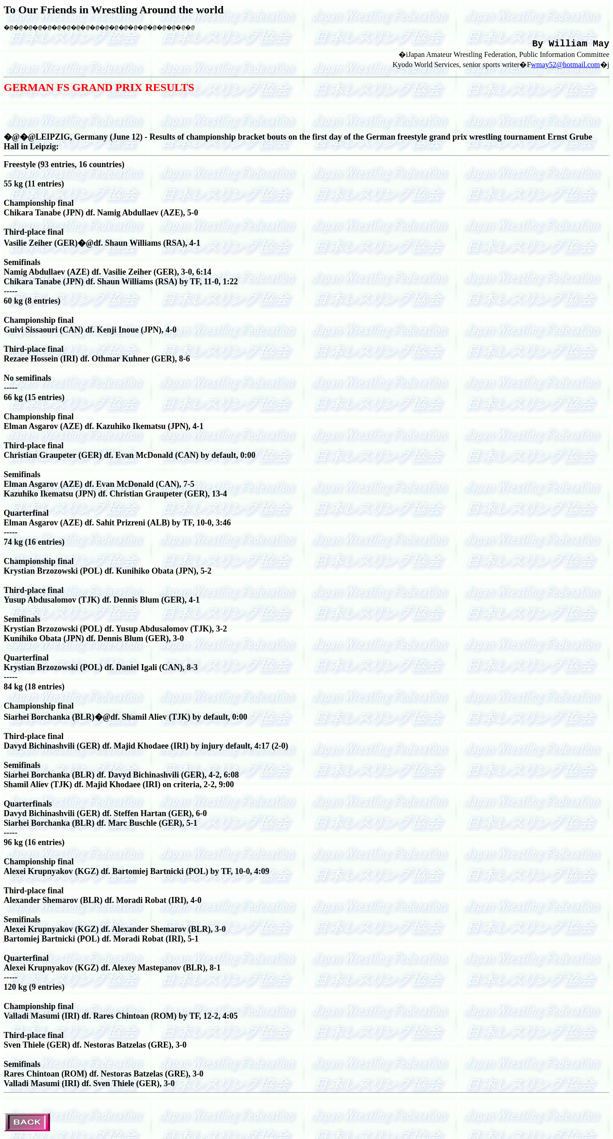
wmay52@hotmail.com (565, 68)
